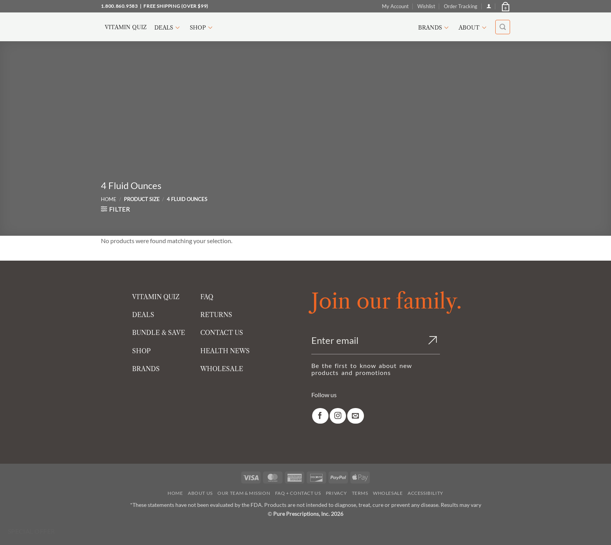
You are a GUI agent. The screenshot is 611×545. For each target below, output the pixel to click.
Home (109, 199)
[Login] (488, 6)
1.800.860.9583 (119, 6)
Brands (434, 27)
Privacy (336, 493)
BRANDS (146, 369)
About (474, 27)
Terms (360, 493)
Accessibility (425, 493)
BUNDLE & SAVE (158, 332)
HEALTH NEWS (225, 351)
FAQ (206, 297)
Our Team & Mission (243, 493)
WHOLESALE (221, 369)
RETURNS (216, 315)
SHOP (141, 351)
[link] (320, 416)
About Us (200, 493)
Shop (202, 27)
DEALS (143, 315)
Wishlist (426, 6)
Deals (168, 27)
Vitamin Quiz (126, 27)
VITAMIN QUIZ (156, 297)
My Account (395, 6)
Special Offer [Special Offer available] (31, 531)
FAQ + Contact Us (298, 493)
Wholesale (388, 493)
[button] (505, 6)
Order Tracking (460, 6)
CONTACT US (221, 332)
